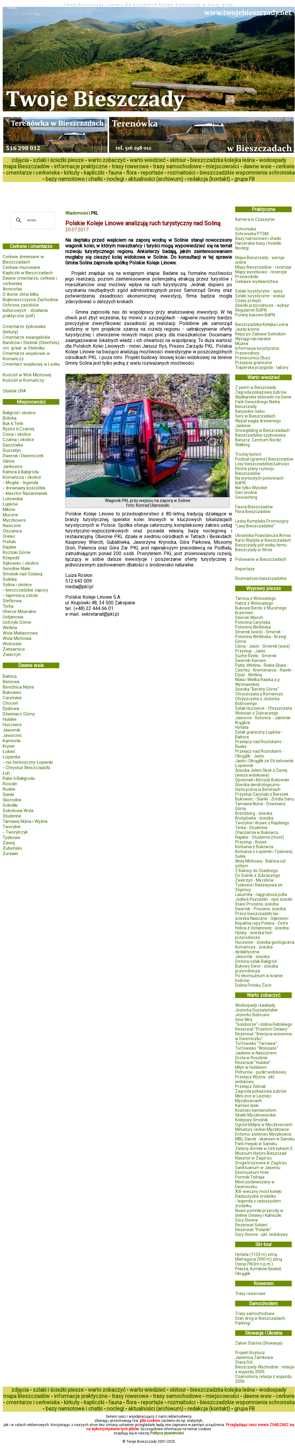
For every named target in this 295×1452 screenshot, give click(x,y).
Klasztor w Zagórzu (253, 1158)
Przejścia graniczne (253, 362)
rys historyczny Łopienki (29, 762)
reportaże (152, 173)
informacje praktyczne (81, 166)
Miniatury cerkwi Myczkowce (262, 1129)
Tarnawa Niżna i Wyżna (25, 821)
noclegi (115, 179)
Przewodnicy (247, 353)
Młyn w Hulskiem (251, 1067)
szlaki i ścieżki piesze (58, 160)
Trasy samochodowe (254, 1313)
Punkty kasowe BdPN (255, 314)
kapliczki (94, 173)
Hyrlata (242, 727)
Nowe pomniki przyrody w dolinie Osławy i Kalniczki (259, 1213)
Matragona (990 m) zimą (258, 1259)
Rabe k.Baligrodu (19, 778)
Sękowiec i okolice (21, 563)
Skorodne (12, 800)
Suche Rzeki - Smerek (256, 655)
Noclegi (242, 248)
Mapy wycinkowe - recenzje (261, 272)
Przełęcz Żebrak (250, 1086)
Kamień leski (247, 1105)
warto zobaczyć (106, 160)
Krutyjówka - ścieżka (254, 818)
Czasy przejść (248, 300)
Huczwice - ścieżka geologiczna (264, 942)
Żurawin (10, 853)
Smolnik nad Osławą (22, 574)
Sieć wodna (246, 492)
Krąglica (242, 722)
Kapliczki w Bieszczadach (28, 272)
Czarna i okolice (18, 439)
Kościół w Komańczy (23, 380)
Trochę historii (248, 454)
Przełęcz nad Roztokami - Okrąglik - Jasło (259, 753)
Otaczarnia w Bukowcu (256, 832)
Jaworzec (12, 735)
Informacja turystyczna (257, 348)
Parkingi (242, 1323)
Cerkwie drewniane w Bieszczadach (23, 259)
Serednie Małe (16, 568)
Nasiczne (12, 525)
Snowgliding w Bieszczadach (262, 430)
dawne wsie (257, 166)
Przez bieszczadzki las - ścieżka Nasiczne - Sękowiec (261, 916)
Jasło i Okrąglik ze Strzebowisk (264, 760)
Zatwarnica (14, 649)
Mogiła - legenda (22, 482)
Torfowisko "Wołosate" (256, 1048)
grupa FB (244, 179)
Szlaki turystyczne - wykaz (260, 295)
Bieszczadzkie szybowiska (260, 435)
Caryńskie (12, 697)
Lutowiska (13, 498)
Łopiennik (244, 765)
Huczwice (12, 724)
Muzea (241, 343)
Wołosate (12, 643)
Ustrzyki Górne (17, 622)
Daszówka (13, 445)
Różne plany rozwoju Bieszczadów (254, 471)
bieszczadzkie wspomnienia (233, 173)
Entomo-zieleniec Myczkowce (263, 1134)
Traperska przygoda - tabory (261, 367)
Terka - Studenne (251, 827)
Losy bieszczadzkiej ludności (262, 463)
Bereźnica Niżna (18, 687)
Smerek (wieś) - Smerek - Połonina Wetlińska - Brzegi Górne (260, 636)
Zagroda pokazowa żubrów (261, 392)
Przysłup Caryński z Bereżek (261, 794)
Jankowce (13, 466)
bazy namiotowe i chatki (74, 179)
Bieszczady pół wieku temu (261, 545)
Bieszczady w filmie (253, 549)
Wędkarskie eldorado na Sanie (263, 397)
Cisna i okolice (17, 434)
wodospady (272, 160)
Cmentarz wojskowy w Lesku (31, 364)
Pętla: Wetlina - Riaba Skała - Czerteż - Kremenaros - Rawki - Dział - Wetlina (264, 670)
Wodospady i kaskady (255, 1005)
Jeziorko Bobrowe (252, 1014)
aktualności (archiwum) (155, 179)
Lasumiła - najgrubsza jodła (261, 894)
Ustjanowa (13, 617)
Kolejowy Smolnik (251, 1119)
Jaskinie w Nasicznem (256, 1053)
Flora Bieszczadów (253, 511)
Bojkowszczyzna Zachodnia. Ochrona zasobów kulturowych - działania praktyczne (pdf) (31, 307)
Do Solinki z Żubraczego (257, 875)
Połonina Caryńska (252, 622)
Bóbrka (9, 418)
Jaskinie (243, 425)
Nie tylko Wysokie (251, 487)
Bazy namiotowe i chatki (258, 238)
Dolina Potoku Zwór (253, 985)
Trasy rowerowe (250, 1293)
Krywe (9, 746)
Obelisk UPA (14, 391)
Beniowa (11, 681)
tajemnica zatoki (22, 595)
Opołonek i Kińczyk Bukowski (262, 779)
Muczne (10, 515)
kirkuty (72, 173)
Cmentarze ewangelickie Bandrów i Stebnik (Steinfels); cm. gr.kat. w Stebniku (31, 343)
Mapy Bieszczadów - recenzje (263, 267)
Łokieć (9, 751)
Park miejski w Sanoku (256, 1143)
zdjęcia (20, 160)
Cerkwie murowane (21, 267)
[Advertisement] (59, 192)
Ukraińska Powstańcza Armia (263, 535)
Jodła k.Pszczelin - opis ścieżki (263, 899)
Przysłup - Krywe (251, 842)
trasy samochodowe (177, 166)
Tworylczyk (17, 832)
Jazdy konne (247, 329)
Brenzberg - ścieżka (253, 813)
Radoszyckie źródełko (255, 1196)
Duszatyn (12, 450)
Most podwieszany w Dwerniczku (255, 1184)
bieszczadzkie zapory (27, 590)
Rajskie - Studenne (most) (259, 837)
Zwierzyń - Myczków (254, 880)
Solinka (10, 579)
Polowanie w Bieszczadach (260, 559)
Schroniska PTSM (251, 233)
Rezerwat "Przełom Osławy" (262, 1029)
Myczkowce (14, 520)
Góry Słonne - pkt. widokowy (261, 1234)
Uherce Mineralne (19, 611)
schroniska (281, 173)
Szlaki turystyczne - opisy (259, 291)
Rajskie (9, 547)
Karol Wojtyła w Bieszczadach (263, 540)
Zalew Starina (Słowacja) (258, 1343)
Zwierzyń (12, 654)
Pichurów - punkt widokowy (260, 1072)
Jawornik (11, 730)
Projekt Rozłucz (250, 1352)
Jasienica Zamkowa (254, 1357)
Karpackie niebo (250, 411)
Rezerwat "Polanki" (253, 1229)
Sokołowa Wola (18, 810)
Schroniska (245, 229)
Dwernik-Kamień (250, 660)
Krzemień (244, 612)
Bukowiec (12, 692)
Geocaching (246, 497)
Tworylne (12, 826)
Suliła (240, 856)
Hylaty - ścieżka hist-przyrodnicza (254, 935)
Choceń (10, 703)
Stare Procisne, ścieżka (257, 904)
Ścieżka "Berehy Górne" (257, 689)
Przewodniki (246, 276)
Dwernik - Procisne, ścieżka (260, 908)
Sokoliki (10, 805)
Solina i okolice (17, 584)
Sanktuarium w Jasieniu (257, 1167)
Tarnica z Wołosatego (255, 598)
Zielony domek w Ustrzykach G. (264, 1148)
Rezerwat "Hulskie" (253, 1062)
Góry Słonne (246, 1220)
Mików (9, 509)
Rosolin (10, 783)
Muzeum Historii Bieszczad (260, 1153)
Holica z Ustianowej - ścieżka (262, 928)
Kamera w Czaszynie (255, 219)
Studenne (12, 816)
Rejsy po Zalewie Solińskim (260, 334)
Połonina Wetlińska (253, 627)
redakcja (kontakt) (208, 179)
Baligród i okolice (19, 412)
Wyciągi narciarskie (253, 338)
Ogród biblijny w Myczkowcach (263, 1124)
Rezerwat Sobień (251, 1224)
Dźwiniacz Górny (19, 714)
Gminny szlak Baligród (256, 961)
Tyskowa (11, 837)
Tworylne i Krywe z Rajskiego (262, 822)
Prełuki (9, 541)
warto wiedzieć (147, 160)
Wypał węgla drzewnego (258, 420)
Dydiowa (11, 708)
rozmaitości (181, 173)
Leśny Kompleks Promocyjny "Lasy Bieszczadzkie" (262, 523)
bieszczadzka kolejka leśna (222, 160)
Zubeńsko (12, 848)
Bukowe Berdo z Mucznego (261, 608)
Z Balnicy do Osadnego (256, 870)
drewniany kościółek (25, 488)
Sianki (8, 794)
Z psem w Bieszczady (255, 387)
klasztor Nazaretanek (26, 493)
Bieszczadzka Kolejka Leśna (261, 324)
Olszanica (12, 531)
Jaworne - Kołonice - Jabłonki (263, 717)
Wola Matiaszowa (20, 633)
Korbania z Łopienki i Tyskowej (263, 851)
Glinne (9, 461)
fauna (115, 173)
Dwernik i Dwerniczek (23, 455)
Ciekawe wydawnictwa (256, 281)
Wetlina (10, 627)
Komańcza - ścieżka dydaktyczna (254, 949)
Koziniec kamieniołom (256, 1110)
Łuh (6, 773)
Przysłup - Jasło (250, 651)
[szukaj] (31, 220)
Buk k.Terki (13, 423)
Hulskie (10, 719)
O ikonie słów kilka (20, 294)
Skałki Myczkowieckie (255, 1115)
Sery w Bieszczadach (255, 416)
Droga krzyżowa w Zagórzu (261, 1162)
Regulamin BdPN (251, 310)
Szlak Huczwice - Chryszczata (263, 708)
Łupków (10, 504)
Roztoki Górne (17, 552)
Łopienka (11, 757)
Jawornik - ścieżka (252, 956)
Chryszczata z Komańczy (259, 694)
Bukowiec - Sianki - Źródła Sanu (264, 799)
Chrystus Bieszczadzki (28, 767)
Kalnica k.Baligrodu (21, 472)
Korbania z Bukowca (254, 846)
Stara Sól (243, 1362)
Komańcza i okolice (22, 477)
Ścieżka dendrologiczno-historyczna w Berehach (258, 787)
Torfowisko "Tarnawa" (256, 1043)
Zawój (9, 843)
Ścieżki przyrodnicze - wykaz (262, 305)
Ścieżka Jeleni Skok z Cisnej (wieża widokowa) (261, 772)
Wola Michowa (17, 638)
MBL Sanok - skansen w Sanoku (265, 1139)
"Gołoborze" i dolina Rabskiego (263, 1024)
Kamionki (12, 740)
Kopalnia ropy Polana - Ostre (261, 923)
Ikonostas (12, 289)
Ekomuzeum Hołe (252, 1172)
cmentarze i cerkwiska (33, 173)
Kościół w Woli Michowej (27, 375)
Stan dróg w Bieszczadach (260, 1318)
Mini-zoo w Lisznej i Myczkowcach (253, 1098)
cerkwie (285, 166)
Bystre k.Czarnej (18, 429)
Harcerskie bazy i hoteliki (258, 243)
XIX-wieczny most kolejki (258, 1191)
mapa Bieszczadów (26, 166)
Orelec (9, 536)
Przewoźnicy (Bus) (252, 357)
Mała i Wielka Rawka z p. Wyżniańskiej (258, 682)
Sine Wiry (243, 1019)
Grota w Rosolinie (251, 1057)
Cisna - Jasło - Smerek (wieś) (262, 646)
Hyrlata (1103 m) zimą (256, 1254)
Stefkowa (12, 600)
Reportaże (245, 568)
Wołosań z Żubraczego (256, 713)
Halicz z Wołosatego (254, 603)
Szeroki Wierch (249, 617)
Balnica (10, 676)
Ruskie (9, 789)
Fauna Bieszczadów (254, 506)
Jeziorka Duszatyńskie (256, 1010)
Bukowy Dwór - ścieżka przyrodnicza (256, 968)
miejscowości (222, 166)
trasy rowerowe (130, 166)
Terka (8, 606)
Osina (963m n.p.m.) (254, 1264)
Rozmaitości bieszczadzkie (261, 578)
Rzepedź (11, 558)
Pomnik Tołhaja (249, 1177)
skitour (178, 160)
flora (131, 173)
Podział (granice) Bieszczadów (264, 459)
